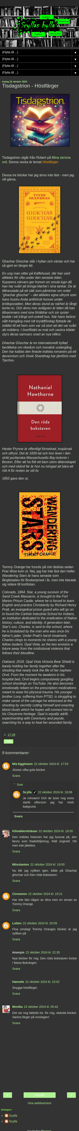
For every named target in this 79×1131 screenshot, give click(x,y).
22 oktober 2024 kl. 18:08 (55, 792)
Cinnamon (19, 894)
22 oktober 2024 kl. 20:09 (40, 923)
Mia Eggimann (22, 764)
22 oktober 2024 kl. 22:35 (43, 952)
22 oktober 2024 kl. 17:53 (51, 764)
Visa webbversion (39, 1103)
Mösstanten (20, 864)
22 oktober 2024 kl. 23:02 (42, 981)
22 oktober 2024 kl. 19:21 (45, 894)
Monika (17, 1006)
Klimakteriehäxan (24, 831)
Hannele (18, 981)
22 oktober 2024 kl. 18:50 (56, 831)
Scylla (27, 792)
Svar (20, 784)
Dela (8, 741)
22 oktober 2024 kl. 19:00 (47, 864)
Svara (16, 775)
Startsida (39, 1095)
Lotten (16, 923)
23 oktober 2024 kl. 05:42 (41, 1006)
